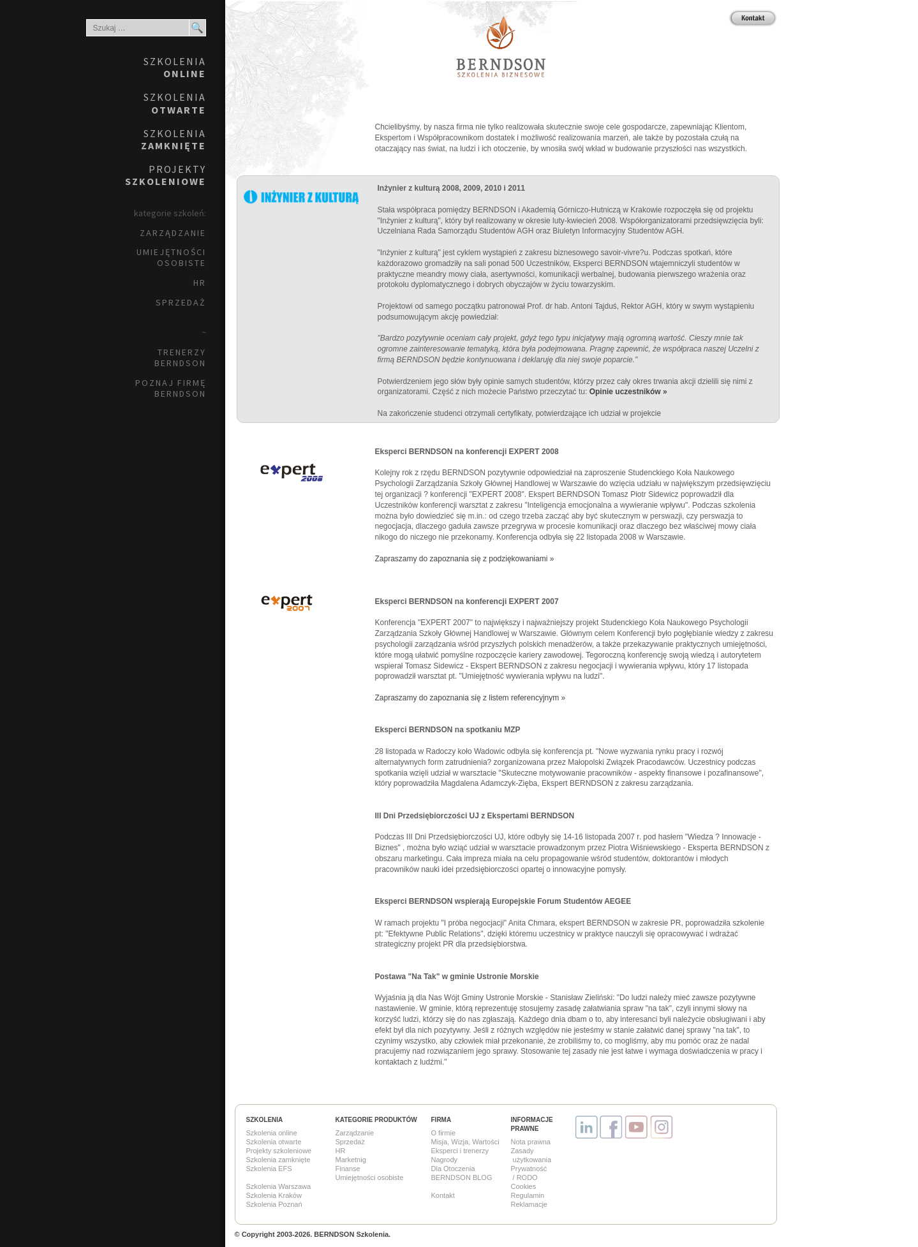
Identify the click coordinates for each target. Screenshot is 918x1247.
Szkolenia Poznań (274, 1204)
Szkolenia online (271, 1133)
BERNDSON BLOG (461, 1177)
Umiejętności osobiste (171, 257)
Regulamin (528, 1195)
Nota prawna (531, 1142)
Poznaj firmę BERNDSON (170, 388)
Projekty (165, 175)
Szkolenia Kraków (274, 1195)
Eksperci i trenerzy (460, 1151)
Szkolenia (175, 67)
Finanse (348, 1168)
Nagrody (444, 1159)
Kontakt (443, 1195)
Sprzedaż (181, 302)
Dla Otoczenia (453, 1168)
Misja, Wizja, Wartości (465, 1142)
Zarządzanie (173, 233)
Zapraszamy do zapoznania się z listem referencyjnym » (470, 697)
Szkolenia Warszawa (278, 1186)
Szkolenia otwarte (274, 1142)
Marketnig (351, 1159)
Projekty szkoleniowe (279, 1151)
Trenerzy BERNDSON (180, 357)
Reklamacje (529, 1204)
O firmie (443, 1133)
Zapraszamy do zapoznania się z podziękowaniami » (464, 558)
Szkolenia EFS (269, 1168)
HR (199, 282)
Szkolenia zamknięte (278, 1159)
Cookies (524, 1186)
